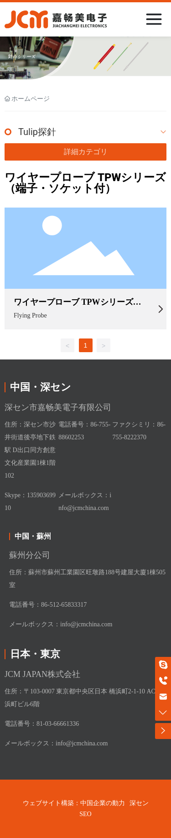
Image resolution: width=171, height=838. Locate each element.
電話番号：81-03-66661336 (42, 723)
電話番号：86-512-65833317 (48, 604)
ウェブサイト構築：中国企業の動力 (74, 803)
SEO (85, 814)
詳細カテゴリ (86, 152)
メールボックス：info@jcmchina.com (60, 624)
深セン (139, 803)
